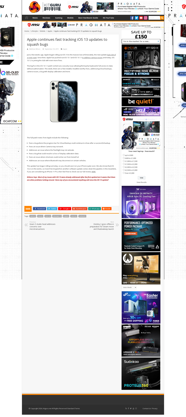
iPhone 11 (57, 216)
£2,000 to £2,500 (131, 167)
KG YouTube (108, 18)
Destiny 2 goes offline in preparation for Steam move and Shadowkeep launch (100, 225)
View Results (142, 182)
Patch (74, 216)
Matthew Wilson (34, 49)
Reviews (46, 18)
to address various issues (92, 57)
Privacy (154, 408)
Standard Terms (73, 408)
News (35, 18)
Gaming (58, 18)
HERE (94, 171)
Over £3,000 (129, 173)
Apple (50, 31)
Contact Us (147, 408)
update (82, 216)
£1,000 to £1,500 (131, 161)
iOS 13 (48, 216)
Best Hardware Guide (88, 18)
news (66, 216)
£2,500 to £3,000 (131, 170)
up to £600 (129, 155)
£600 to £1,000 (130, 158)
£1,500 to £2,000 (131, 164)
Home (26, 17)
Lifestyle (34, 31)
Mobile (70, 18)
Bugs (40, 216)
